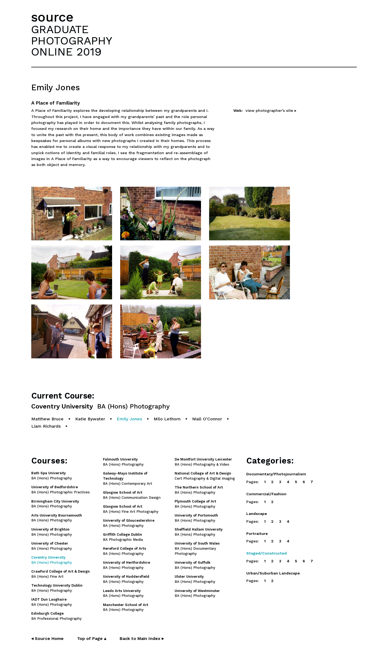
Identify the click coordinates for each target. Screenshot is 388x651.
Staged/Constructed (266, 553)
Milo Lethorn (167, 418)
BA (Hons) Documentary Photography (197, 548)
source (52, 17)
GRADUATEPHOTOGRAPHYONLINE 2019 (71, 40)
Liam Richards (46, 426)
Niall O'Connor (207, 418)
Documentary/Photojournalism (276, 474)
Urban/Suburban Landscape (273, 573)
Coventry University (100, 406)
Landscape (256, 513)
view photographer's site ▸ (270, 110)
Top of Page (91, 638)
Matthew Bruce (47, 418)
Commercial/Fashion (266, 494)
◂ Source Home (47, 638)
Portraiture (257, 533)
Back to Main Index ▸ (142, 638)
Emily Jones (129, 418)
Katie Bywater (90, 418)
